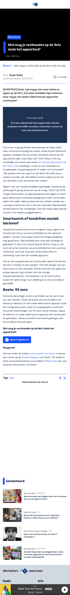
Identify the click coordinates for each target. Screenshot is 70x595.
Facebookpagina (30, 357)
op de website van (42, 353)
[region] (35, 125)
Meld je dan (51, 361)
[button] (64, 589)
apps (11, 378)
